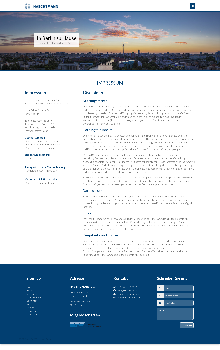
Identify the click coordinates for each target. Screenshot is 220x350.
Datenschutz (32, 314)
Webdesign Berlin (43, 339)
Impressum (32, 311)
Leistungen (31, 300)
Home (29, 287)
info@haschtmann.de (128, 293)
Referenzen (32, 293)
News (29, 304)
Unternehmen (33, 297)
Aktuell (29, 290)
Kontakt (30, 307)
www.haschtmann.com (129, 297)
